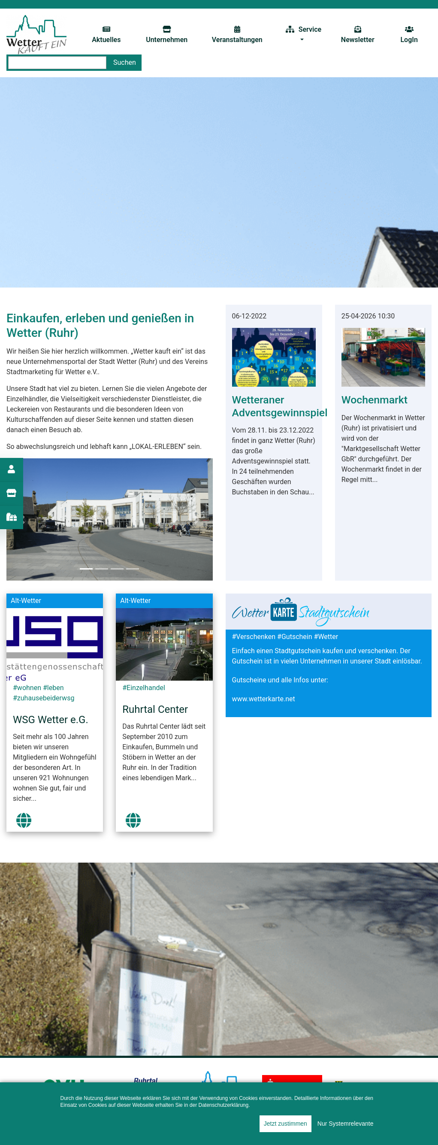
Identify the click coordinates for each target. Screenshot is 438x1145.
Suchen (124, 62)
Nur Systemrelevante (345, 1123)
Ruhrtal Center (155, 709)
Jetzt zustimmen (285, 1123)
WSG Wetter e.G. (50, 720)
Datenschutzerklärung (223, 1105)
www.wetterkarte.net (263, 699)
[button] (196, 519)
